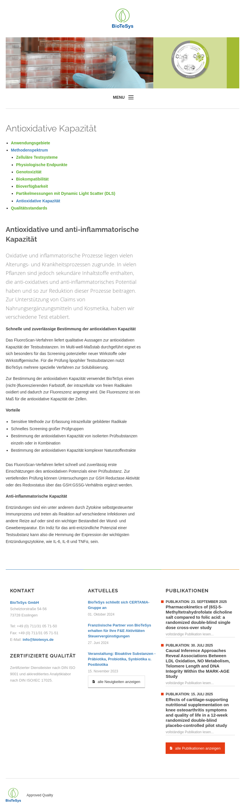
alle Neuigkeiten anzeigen (116, 681)
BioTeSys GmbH (24, 602)
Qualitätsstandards (29, 208)
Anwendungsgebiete (30, 143)
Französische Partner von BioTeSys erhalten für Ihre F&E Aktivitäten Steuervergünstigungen (119, 630)
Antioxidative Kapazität (38, 201)
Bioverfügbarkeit (32, 186)
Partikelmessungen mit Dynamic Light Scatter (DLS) (65, 193)
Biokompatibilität (32, 179)
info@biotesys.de (37, 639)
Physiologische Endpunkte (41, 164)
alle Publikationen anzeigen (195, 748)
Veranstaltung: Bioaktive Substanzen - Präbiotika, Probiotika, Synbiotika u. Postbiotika (122, 659)
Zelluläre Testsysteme (37, 157)
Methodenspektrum (29, 150)
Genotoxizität (29, 172)
